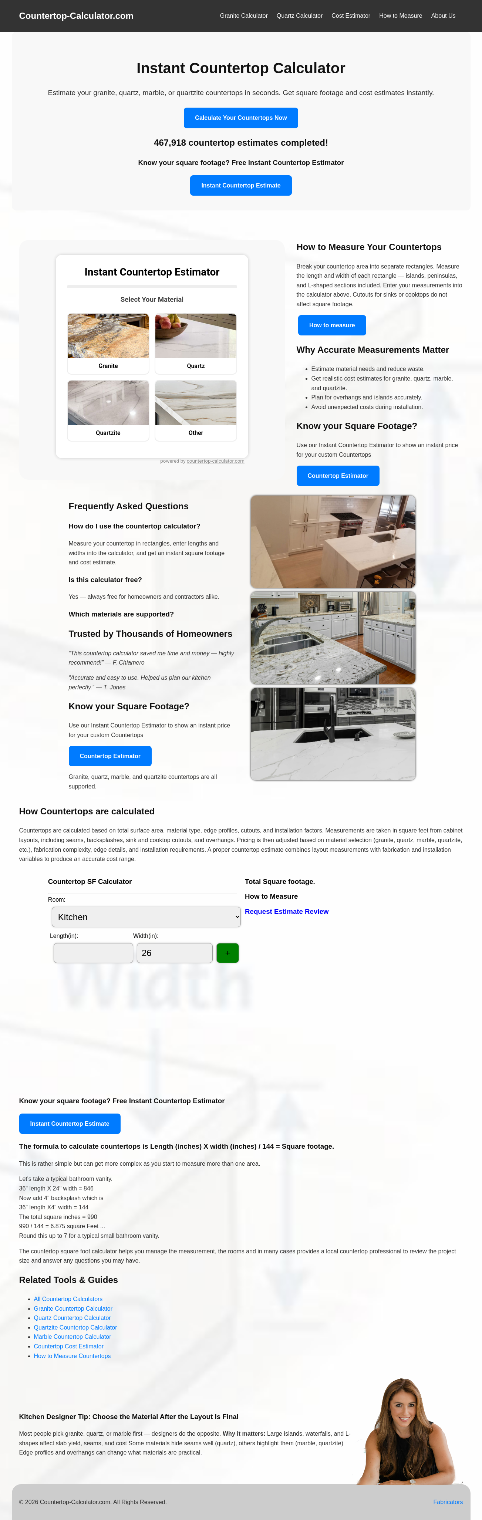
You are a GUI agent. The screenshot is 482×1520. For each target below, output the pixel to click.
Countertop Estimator (338, 476)
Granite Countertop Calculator (73, 1308)
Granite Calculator (244, 16)
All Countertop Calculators (68, 1299)
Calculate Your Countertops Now (241, 118)
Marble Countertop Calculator (72, 1337)
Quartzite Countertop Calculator (75, 1327)
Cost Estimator (350, 16)
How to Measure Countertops (72, 1356)
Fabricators (448, 1502)
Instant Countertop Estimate (240, 185)
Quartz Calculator (300, 16)
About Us (443, 16)
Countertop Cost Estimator (69, 1346)
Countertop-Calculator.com (76, 16)
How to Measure (400, 16)
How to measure (332, 325)
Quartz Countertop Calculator (72, 1318)
